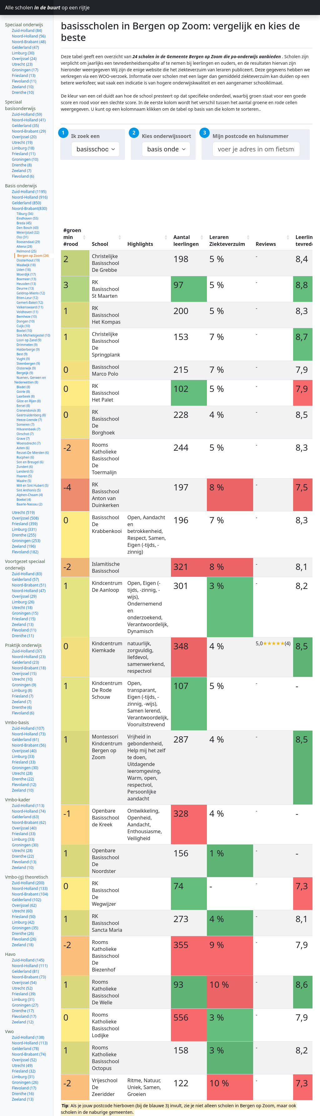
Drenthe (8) (22, 147)
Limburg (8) (22, 673)
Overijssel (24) (24, 41)
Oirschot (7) (25, 416)
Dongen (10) (26, 304)
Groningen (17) (25, 52)
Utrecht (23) (22, 46)
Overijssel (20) (24, 119)
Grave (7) (23, 421)
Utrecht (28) (22, 755)
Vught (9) (23, 341)
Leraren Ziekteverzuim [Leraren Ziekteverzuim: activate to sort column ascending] (227, 240)
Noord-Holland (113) (30, 1025)
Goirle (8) (23, 374)
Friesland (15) (23, 601)
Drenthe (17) (23, 993)
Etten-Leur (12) (27, 280)
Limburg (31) (23, 982)
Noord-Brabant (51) (29, 567)
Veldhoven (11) (27, 294)
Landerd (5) (25, 454)
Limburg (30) (23, 35)
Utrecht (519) (23, 495)
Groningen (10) (25, 142)
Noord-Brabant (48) (29, 24)
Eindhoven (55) (27, 201)
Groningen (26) (25, 1065)
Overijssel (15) (24, 656)
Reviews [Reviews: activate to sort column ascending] (266, 244)
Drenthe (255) (24, 517)
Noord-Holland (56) (29, 18)
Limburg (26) (23, 584)
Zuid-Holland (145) (28, 942)
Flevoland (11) (24, 63)
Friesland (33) (23, 744)
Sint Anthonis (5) (29, 472)
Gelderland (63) (25, 799)
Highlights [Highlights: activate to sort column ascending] (140, 244)
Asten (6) (23, 430)
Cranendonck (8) (29, 393)
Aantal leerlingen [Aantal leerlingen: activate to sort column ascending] (186, 240)
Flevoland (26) (24, 921)
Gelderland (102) (26, 882)
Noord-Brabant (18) (29, 650)
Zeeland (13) (22, 607)
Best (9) (22, 336)
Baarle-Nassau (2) (29, 486)
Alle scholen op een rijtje (29, 7)
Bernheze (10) (27, 299)
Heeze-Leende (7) (29, 402)
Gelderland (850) (26, 185)
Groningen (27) (25, 987)
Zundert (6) (25, 449)
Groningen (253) (26, 523)
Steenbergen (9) (28, 346)
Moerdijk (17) (26, 257)
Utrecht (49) (22, 1048)
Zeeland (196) (24, 528)
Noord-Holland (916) (30, 179)
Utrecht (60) (22, 893)
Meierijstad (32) (28, 215)
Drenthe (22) (23, 761)
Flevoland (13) (24, 844)
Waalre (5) (24, 463)
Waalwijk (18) (26, 247)
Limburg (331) (24, 512)
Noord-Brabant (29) (29, 113)
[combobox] (256, 149)
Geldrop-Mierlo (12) (31, 275)
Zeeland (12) (22, 1004)
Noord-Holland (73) (29, 716)
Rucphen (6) (25, 440)
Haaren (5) (24, 458)
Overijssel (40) (24, 733)
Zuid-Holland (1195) (29, 174)
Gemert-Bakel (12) (30, 285)
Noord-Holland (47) (29, 573)
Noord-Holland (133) (30, 871)
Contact (13, 1110)
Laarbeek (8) (26, 379)
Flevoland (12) (24, 767)
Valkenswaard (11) (30, 289)
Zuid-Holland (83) (27, 556)
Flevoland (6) (23, 158)
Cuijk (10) (23, 308)
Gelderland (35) (25, 108)
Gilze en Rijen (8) (29, 383)
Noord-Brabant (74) (29, 1036)
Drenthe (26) (23, 916)
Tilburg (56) (25, 196)
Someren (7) (25, 407)
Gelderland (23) (25, 644)
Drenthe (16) (23, 1076)
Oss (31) (22, 219)
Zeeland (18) (22, 927)
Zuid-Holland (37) (27, 633)
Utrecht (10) (22, 661)
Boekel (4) (24, 482)
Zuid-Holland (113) (28, 788)
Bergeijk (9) (25, 355)
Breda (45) (24, 205)
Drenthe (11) (23, 618)
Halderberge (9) (28, 332)
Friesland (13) (23, 58)
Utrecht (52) (22, 970)
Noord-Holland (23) (29, 639)
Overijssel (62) (24, 887)
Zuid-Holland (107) (28, 710)
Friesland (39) (23, 976)
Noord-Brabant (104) (30, 876)
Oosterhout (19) (28, 243)
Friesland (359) (25, 506)
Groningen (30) (25, 750)
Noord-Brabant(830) (29, 191)
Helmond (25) (26, 233)
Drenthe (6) (22, 689)
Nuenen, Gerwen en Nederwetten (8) (30, 362)
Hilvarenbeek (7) (28, 411)
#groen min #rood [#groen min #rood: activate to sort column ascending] (72, 237)
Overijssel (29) (24, 578)
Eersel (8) (23, 388)
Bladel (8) (23, 369)
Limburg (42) (23, 904)
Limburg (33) (23, 739)
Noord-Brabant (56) (29, 727)
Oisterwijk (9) (26, 350)
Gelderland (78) (25, 1031)
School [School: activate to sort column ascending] (100, 244)
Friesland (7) (22, 678)
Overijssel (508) (25, 500)
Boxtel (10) (24, 313)
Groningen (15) (25, 595)
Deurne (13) (25, 271)
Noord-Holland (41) (29, 102)
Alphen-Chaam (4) (30, 477)
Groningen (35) (25, 910)
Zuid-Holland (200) (28, 865)
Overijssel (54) (24, 965)
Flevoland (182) (25, 534)
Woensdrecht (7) (28, 426)
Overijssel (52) (24, 1042)
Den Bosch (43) (27, 210)
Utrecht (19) (22, 125)
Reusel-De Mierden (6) (33, 435)
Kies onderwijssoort (166, 136)
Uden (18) (24, 252)
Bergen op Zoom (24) (33, 238)
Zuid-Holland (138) (28, 1019)
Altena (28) (24, 229)
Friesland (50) (23, 899)
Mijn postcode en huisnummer (250, 136)
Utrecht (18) (22, 590)
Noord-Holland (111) (30, 948)
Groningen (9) (24, 667)
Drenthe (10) (23, 75)
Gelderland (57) (25, 562)
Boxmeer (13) (26, 261)
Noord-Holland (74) (29, 793)
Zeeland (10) (22, 69)
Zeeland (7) (21, 153)
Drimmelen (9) (27, 327)
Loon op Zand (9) (29, 322)
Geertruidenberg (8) (31, 397)
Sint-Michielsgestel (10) (33, 318)
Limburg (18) (23, 130)
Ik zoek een (85, 136)
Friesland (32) (23, 1053)
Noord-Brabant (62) (29, 805)
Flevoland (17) (24, 999)
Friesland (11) (23, 136)
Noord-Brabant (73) (29, 959)
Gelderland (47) (25, 30)
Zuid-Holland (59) (27, 96)
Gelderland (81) (25, 953)
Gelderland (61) (25, 722)
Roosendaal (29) (28, 224)
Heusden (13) (26, 266)
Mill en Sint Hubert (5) (32, 468)
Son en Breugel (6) (30, 444)
